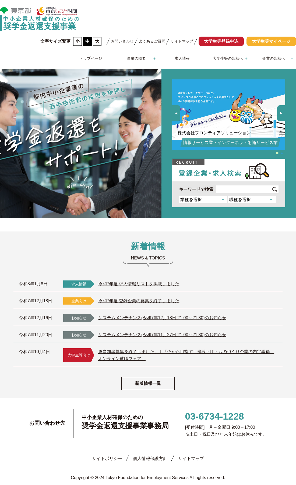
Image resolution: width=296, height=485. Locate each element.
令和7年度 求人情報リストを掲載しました (138, 284)
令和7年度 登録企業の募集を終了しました (138, 300)
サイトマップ (182, 41)
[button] (281, 113)
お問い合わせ (122, 41)
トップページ (90, 58)
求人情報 (182, 58)
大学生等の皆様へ (228, 58)
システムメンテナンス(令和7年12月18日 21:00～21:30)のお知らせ (162, 317)
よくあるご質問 (152, 41)
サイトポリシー (107, 458)
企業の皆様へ (273, 58)
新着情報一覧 (148, 383)
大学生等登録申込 (221, 41)
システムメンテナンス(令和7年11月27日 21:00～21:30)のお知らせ (162, 334)
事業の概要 (136, 58)
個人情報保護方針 (150, 458)
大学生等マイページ (271, 41)
